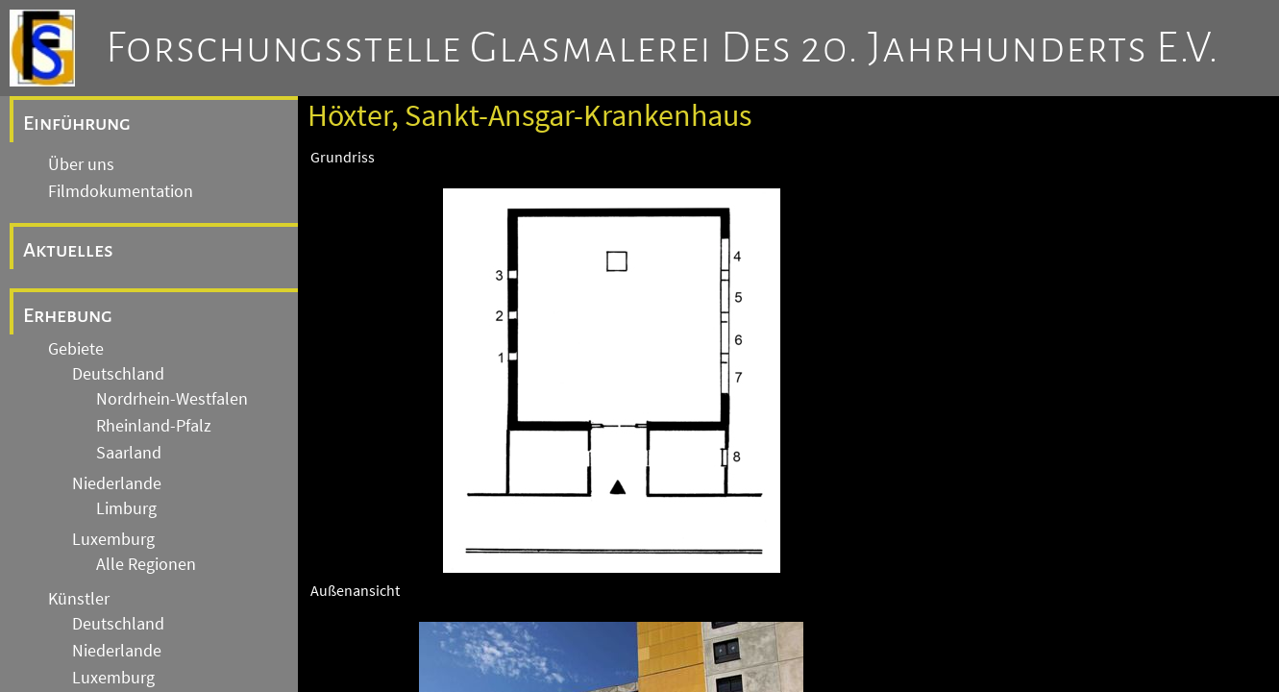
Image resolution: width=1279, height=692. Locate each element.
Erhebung (67, 315)
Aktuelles (68, 249)
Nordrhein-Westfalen (172, 398)
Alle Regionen (146, 564)
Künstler (79, 598)
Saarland (128, 452)
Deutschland (118, 373)
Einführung (77, 123)
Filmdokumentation (120, 191)
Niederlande (116, 483)
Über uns (81, 164)
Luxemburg (113, 539)
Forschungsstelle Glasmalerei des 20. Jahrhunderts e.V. (662, 48)
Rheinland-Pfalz (153, 425)
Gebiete (76, 348)
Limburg (126, 508)
